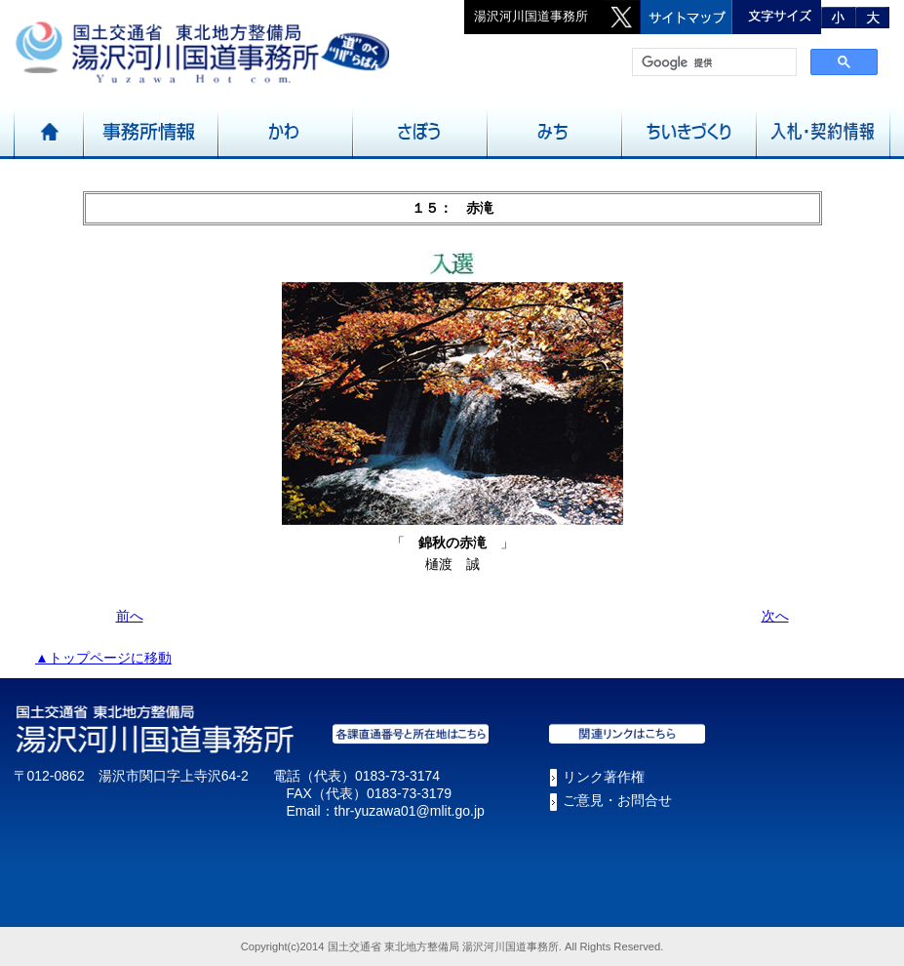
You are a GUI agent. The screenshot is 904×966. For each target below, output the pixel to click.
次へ (775, 616)
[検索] (712, 62)
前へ (129, 616)
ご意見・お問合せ (617, 800)
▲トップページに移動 (103, 657)
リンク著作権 (604, 777)
